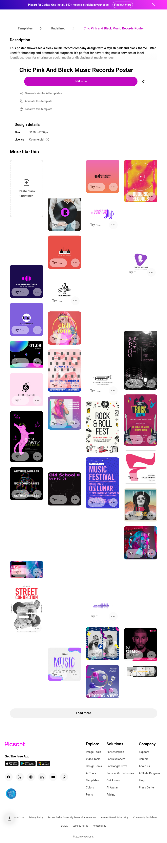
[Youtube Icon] (53, 777)
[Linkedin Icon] (42, 777)
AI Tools (91, 773)
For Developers (116, 759)
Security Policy (80, 825)
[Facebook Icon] (9, 777)
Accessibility (99, 825)
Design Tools (94, 766)
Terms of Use (17, 817)
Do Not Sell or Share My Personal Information (72, 817)
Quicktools (113, 780)
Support (144, 751)
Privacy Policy (36, 817)
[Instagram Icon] (31, 777)
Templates (92, 780)
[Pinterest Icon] (64, 777)
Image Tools (93, 751)
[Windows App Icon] (43, 765)
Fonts (89, 794)
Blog (141, 780)
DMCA (64, 825)
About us (144, 766)
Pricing (111, 794)
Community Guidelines (145, 817)
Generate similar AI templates (43, 93)
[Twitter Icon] (20, 777)
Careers (144, 759)
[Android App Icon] (28, 765)
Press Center (147, 787)
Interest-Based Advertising (115, 817)
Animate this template (38, 101)
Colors (90, 787)
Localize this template (38, 109)
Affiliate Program (149, 773)
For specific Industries (120, 773)
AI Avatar (112, 787)
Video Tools (93, 759)
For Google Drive (117, 766)
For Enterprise (115, 751)
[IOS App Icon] (12, 765)
